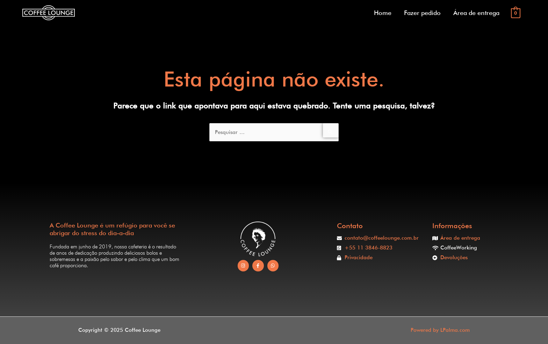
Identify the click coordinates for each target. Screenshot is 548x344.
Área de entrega (476, 12)
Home (382, 12)
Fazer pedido (422, 12)
